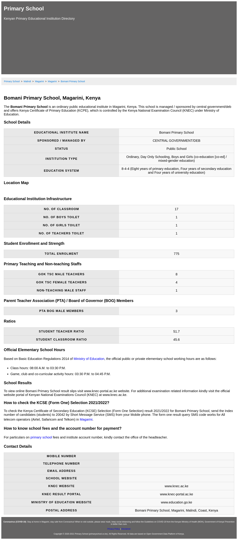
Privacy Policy (113, 529)
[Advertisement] (119, 47)
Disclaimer (126, 529)
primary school (41, 437)
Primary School (24, 8)
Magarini (86, 419)
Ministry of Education (89, 359)
